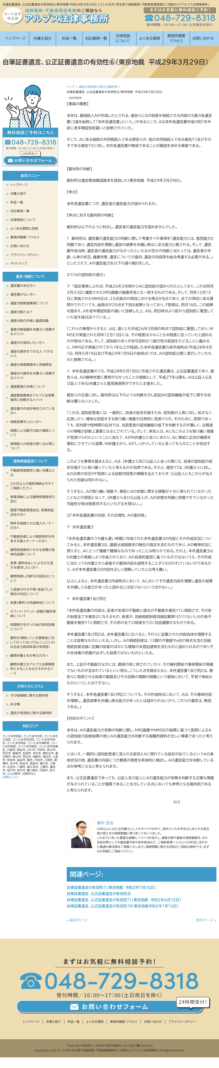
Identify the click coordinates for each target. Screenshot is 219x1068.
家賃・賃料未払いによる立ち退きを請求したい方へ (31, 565)
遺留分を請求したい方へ (27, 342)
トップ (70, 87)
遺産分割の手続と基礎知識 (29, 321)
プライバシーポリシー (25, 255)
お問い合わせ (203, 38)
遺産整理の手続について (27, 386)
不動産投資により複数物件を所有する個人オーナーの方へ (32, 539)
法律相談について (122, 38)
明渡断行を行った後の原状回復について (32, 627)
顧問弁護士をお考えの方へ (29, 655)
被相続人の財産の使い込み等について (32, 446)
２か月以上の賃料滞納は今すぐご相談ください (32, 486)
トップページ (16, 38)
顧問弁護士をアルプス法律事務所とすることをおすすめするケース (32, 669)
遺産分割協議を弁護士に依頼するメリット (32, 332)
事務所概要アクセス (176, 38)
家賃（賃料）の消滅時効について (32, 602)
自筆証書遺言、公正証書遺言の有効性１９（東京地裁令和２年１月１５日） (123, 906)
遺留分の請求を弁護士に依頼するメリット (32, 376)
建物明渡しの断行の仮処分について (32, 578)
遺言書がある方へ (23, 286)
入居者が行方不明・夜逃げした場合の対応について (31, 592)
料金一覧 (69, 38)
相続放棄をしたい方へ (26, 422)
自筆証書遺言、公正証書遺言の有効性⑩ (99, 894)
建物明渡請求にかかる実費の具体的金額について (32, 552)
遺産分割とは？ (21, 312)
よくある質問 (149, 38)
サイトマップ (18, 263)
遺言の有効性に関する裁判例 (98, 87)
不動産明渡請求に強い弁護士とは (32, 473)
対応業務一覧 (96, 38)
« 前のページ (77, 920)
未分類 (15, 704)
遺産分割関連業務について (29, 303)
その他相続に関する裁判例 (29, 695)
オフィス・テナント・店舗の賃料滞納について (33, 614)
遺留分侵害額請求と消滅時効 (31, 364)
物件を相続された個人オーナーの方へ (32, 526)
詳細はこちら (11, 777)
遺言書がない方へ (23, 294)
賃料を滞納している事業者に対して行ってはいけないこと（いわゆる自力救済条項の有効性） (32, 642)
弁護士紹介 (43, 38)
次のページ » (206, 920)
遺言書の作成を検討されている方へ (32, 411)
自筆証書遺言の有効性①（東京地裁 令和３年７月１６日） (111, 888)
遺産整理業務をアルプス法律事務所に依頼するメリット (32, 398)
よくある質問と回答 (24, 228)
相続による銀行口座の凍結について (32, 433)
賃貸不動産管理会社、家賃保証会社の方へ (32, 512)
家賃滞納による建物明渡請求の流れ (32, 499)
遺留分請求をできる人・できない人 (31, 354)
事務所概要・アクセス (25, 237)
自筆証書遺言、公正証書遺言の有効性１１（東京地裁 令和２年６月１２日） (124, 900)
